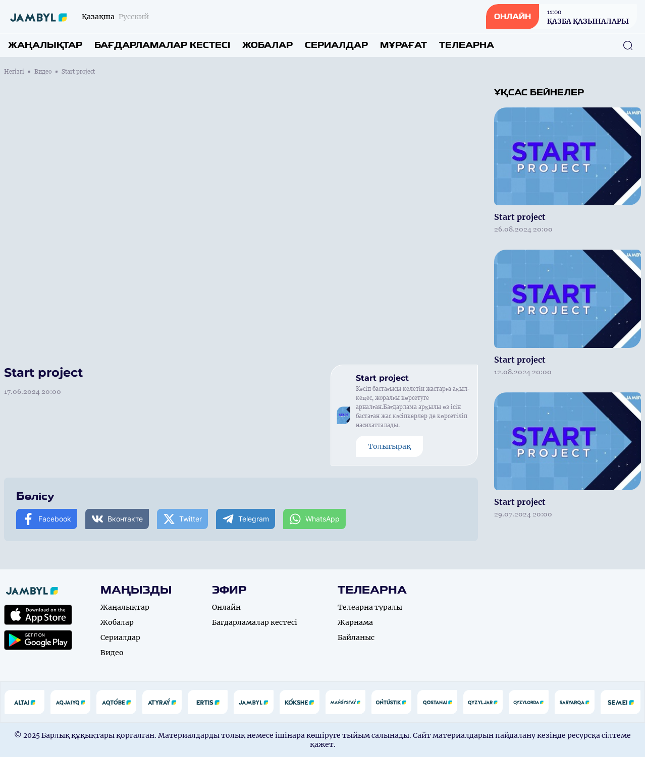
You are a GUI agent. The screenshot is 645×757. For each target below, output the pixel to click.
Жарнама (355, 622)
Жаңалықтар (45, 45)
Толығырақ (389, 446)
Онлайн (226, 607)
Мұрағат (403, 45)
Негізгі (14, 71)
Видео (42, 71)
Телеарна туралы (370, 607)
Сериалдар (336, 45)
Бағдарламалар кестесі (162, 45)
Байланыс (356, 637)
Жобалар (267, 45)
